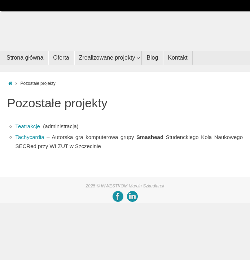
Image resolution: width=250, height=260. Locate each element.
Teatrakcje (28, 126)
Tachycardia (30, 137)
